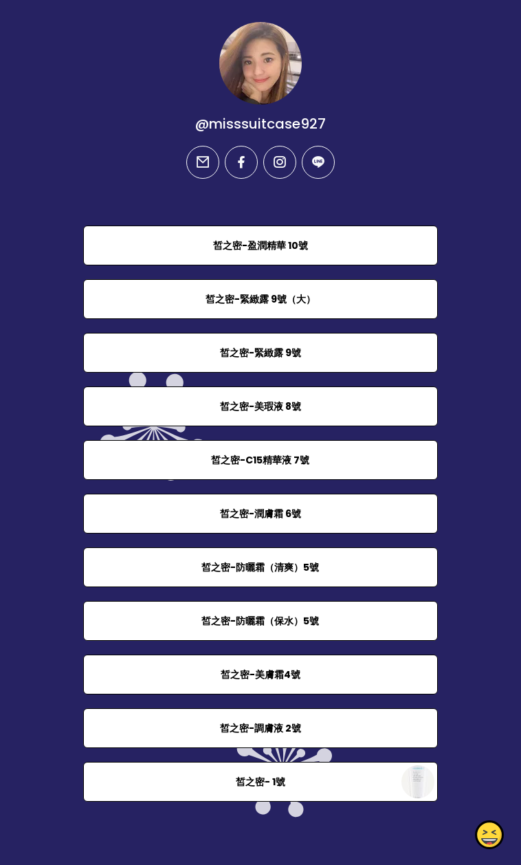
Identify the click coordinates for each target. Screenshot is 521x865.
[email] (202, 162)
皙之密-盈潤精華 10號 (260, 245)
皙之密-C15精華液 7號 (260, 460)
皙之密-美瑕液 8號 (260, 406)
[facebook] (241, 162)
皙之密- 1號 (260, 782)
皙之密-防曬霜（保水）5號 (260, 621)
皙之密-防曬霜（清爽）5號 (260, 567)
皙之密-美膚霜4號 (260, 674)
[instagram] (279, 162)
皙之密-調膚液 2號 (260, 728)
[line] (318, 162)
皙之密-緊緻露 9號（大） (260, 299)
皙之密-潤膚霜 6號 (260, 514)
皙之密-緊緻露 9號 (260, 353)
